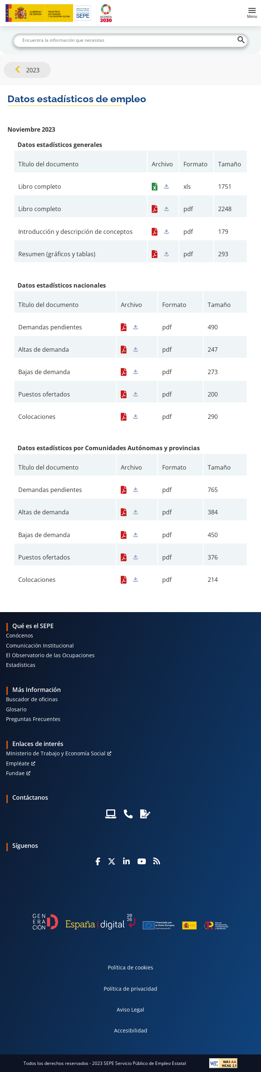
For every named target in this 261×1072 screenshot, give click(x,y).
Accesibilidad (130, 1030)
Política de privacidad (130, 988)
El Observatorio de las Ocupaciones (50, 655)
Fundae (15, 773)
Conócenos (19, 635)
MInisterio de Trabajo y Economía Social (56, 753)
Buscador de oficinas (32, 699)
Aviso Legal (130, 1009)
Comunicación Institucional (40, 645)
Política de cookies (130, 967)
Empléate (17, 763)
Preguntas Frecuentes (33, 718)
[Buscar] (130, 40)
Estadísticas (20, 664)
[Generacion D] (130, 921)
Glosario (16, 709)
